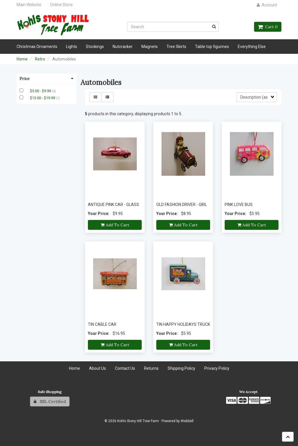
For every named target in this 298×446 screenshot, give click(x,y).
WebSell (187, 421)
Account (267, 5)
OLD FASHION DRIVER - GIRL (181, 204)
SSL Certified (50, 401)
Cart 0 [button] (268, 26)
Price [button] (46, 78)
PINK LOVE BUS (239, 204)
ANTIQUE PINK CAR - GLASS (113, 204)
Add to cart (115, 225)
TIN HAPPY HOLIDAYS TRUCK (183, 324)
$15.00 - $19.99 (43, 98)
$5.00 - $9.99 (41, 91)
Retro (40, 59)
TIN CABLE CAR (102, 324)
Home (22, 59)
